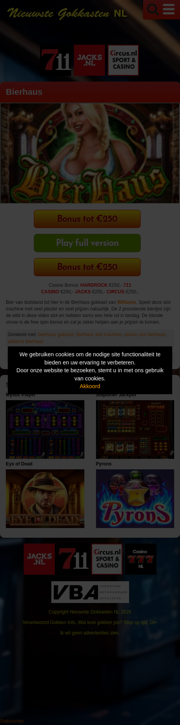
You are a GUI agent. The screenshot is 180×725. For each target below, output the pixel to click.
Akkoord (90, 386)
